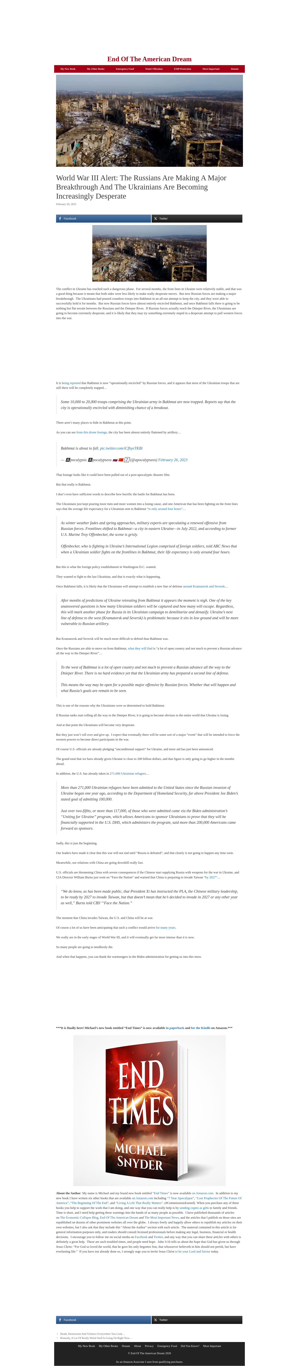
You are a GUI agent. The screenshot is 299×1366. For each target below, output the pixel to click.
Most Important (211, 68)
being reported (71, 383)
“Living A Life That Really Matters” (139, 1203)
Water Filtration (154, 68)
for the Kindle (201, 1028)
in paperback (175, 1028)
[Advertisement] (149, 26)
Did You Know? (190, 1346)
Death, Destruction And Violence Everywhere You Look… (92, 1333)
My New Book (68, 68)
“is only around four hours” (165, 509)
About (137, 1346)
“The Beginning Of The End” (89, 1203)
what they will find (140, 648)
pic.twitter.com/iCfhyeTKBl (121, 448)
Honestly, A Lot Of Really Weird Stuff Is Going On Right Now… (96, 1338)
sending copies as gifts (194, 1208)
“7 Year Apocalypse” (180, 1198)
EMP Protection (182, 68)
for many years (165, 927)
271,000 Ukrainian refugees (128, 773)
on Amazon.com (202, 1193)
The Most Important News (162, 1217)
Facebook (141, 1237)
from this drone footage (91, 432)
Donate (235, 68)
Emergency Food (125, 68)
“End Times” (161, 1193)
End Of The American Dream (149, 59)
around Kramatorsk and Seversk (204, 586)
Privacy (149, 1346)
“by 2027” (210, 877)
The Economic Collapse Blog (79, 1217)
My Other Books (95, 68)
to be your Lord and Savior (192, 1251)
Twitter (158, 1237)
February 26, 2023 (172, 460)
